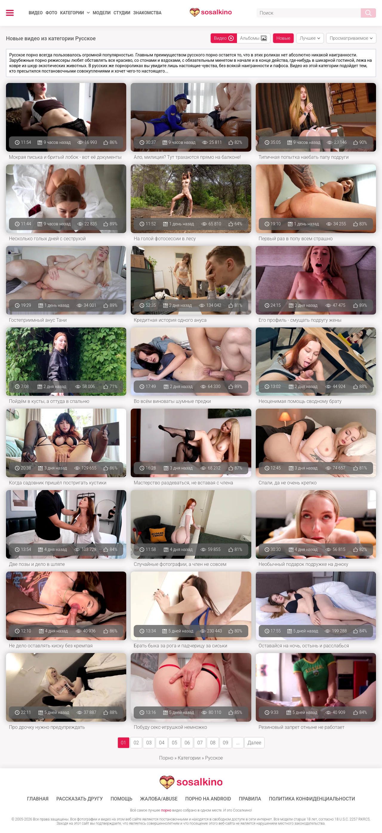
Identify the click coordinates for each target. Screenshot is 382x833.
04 (161, 743)
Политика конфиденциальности (312, 799)
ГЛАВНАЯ (38, 799)
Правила (250, 799)
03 (149, 743)
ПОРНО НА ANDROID (208, 799)
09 (225, 743)
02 (136, 743)
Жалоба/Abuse (159, 799)
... (237, 743)
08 (212, 743)
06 (187, 743)
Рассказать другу (79, 799)
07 (200, 743)
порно (166, 810)
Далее (254, 743)
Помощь (121, 799)
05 (174, 743)
